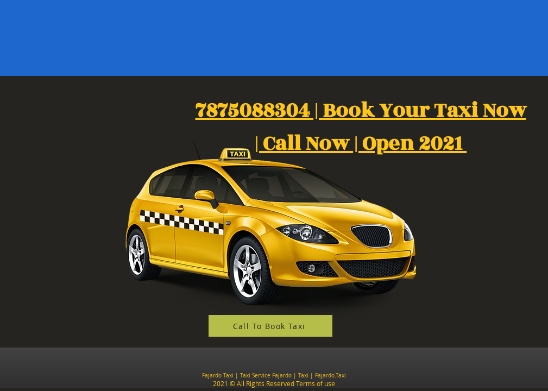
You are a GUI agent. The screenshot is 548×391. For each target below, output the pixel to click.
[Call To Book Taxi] (270, 326)
